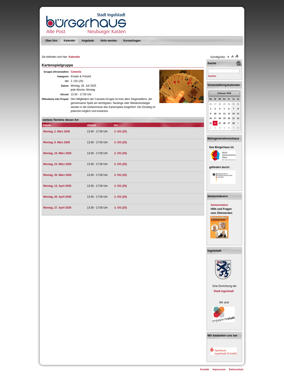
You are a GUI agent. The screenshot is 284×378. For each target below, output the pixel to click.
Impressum (219, 369)
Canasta (76, 71)
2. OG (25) (120, 131)
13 (229, 113)
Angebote (88, 40)
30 (229, 104)
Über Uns (51, 40)
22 (238, 118)
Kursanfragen (132, 40)
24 (215, 123)
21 (233, 118)
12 (224, 113)
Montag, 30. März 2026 (57, 175)
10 (215, 113)
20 (229, 118)
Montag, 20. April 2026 (57, 196)
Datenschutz (236, 369)
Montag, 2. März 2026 (56, 131)
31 (233, 104)
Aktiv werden (108, 40)
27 (215, 104)
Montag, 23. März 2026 (57, 164)
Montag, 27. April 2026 (57, 207)
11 (220, 113)
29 (224, 104)
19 (224, 118)
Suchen (212, 76)
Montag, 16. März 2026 (57, 153)
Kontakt (204, 369)
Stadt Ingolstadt (224, 291)
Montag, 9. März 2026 (56, 142)
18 (220, 118)
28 (220, 104)
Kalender (69, 40)
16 (210, 118)
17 (215, 118)
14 (233, 113)
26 (210, 104)
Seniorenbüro (219, 205)
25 (220, 123)
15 (238, 113)
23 (210, 123)
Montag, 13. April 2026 (57, 185)
